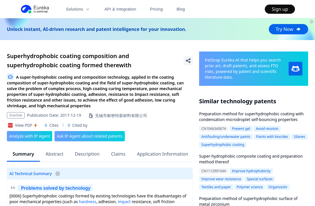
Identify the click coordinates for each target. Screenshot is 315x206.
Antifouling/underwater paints (225, 136)
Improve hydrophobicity (251, 171)
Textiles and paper (216, 187)
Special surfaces (260, 179)
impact (124, 201)
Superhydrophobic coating (222, 144)
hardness (87, 201)
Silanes (299, 136)
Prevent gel (241, 128)
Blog (181, 9)
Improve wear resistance (221, 179)
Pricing (156, 9)
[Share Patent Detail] (188, 60)
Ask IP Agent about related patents (89, 136)
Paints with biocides (272, 136)
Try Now (288, 29)
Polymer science (250, 187)
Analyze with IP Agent (29, 136)
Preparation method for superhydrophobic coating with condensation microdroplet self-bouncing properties (251, 116)
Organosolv (278, 187)
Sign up (280, 9)
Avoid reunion (267, 128)
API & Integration (120, 9)
